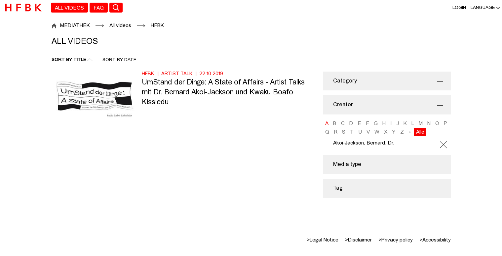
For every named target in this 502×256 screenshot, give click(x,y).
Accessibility (435, 240)
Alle (420, 132)
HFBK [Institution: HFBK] (148, 74)
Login (459, 7)
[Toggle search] (116, 8)
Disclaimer (358, 240)
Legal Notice (322, 240)
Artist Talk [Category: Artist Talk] (176, 74)
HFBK (157, 25)
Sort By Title (69, 59)
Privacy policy (395, 240)
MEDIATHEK (75, 25)
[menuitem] (69, 8)
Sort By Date (119, 59)
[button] (483, 7)
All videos (120, 25)
